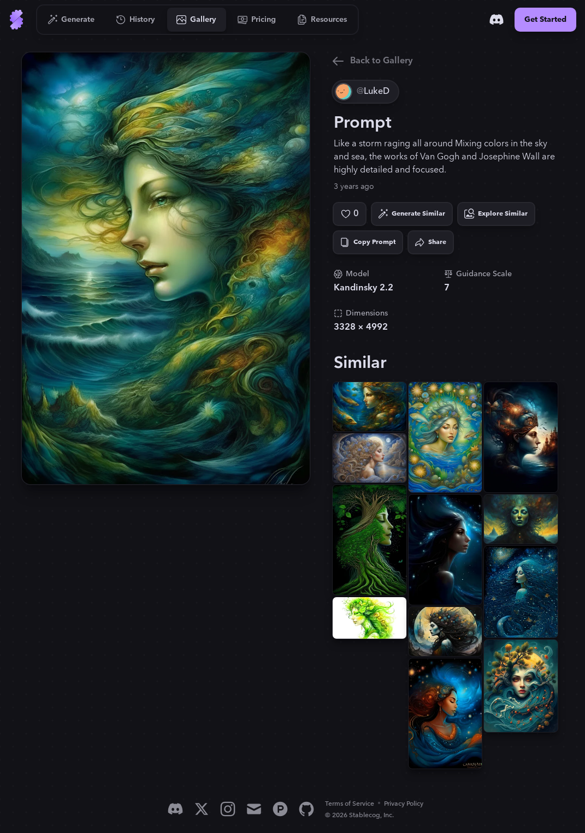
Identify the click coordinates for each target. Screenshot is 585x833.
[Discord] (496, 20)
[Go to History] (135, 19)
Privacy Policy (403, 803)
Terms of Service (349, 803)
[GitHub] (306, 809)
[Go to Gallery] (196, 19)
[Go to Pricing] (257, 19)
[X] (201, 809)
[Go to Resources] (322, 19)
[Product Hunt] (280, 809)
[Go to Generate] (71, 19)
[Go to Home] (16, 19)
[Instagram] (228, 809)
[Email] (254, 809)
